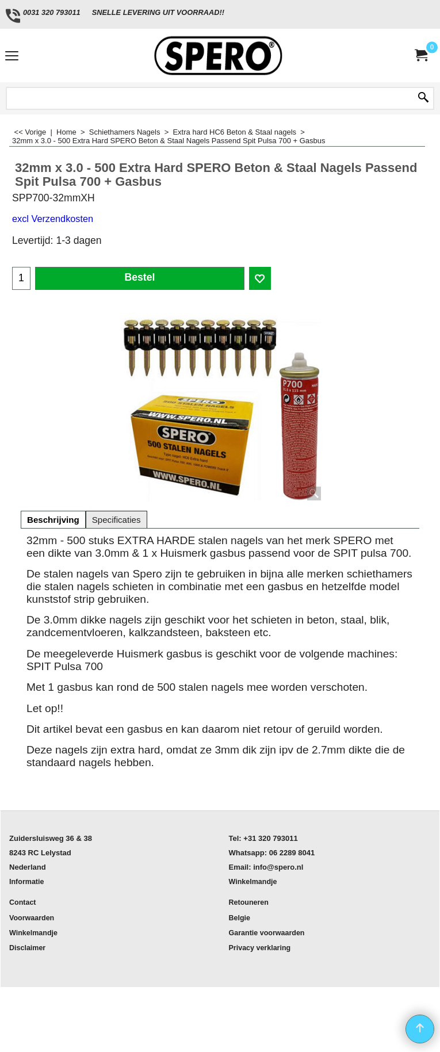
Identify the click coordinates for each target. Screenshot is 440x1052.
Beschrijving (53, 520)
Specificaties (116, 520)
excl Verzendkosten (52, 218)
